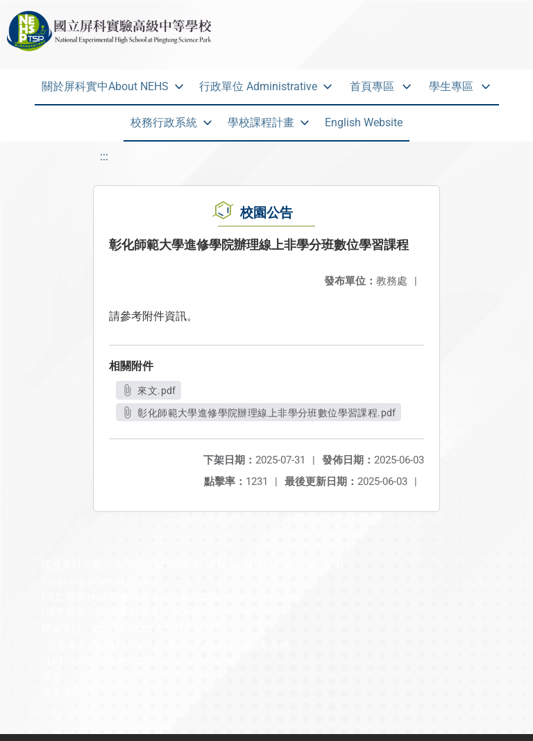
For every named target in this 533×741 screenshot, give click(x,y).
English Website (364, 122)
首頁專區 (372, 86)
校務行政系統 (163, 122)
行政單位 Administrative (258, 86)
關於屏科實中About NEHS (105, 86)
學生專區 (451, 86)
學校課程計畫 (261, 122)
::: (104, 156)
